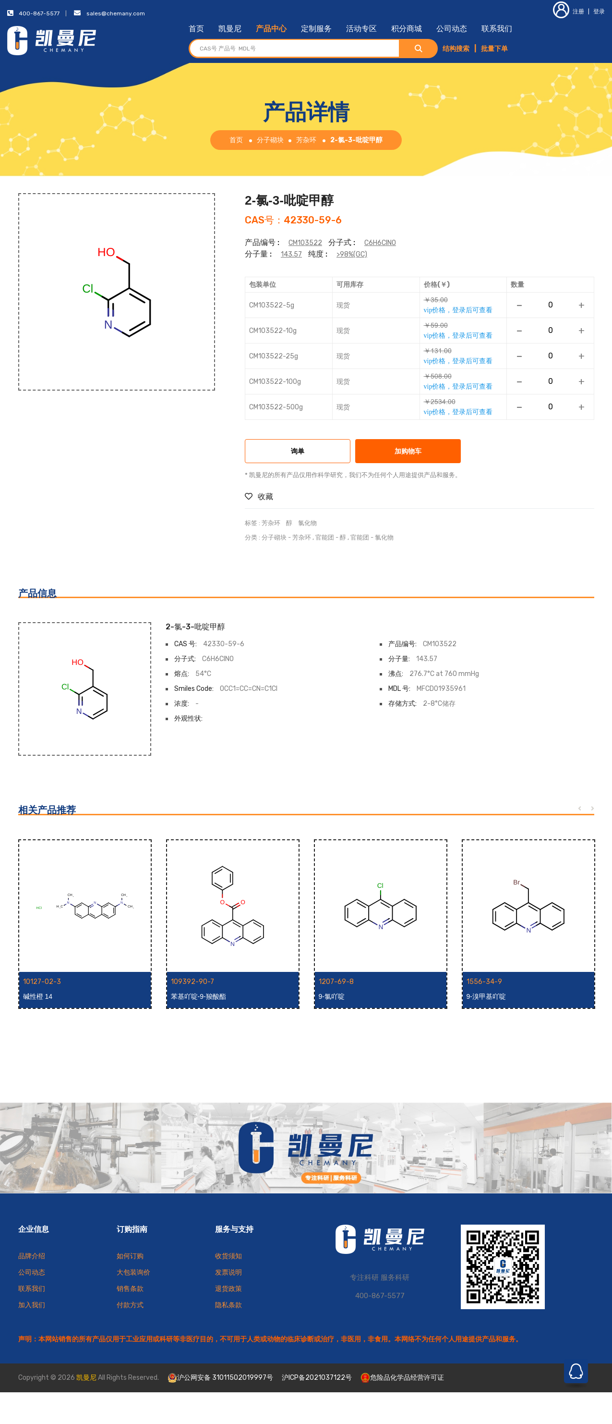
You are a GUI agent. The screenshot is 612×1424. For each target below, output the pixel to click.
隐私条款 (228, 1305)
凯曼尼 (229, 28)
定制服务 (316, 28)
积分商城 (406, 28)
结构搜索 (456, 49)
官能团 (324, 537)
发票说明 (228, 1272)
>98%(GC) (351, 254)
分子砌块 (270, 140)
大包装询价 (133, 1272)
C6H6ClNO (380, 243)
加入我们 (31, 1305)
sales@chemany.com (115, 13)
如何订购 (130, 1256)
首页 (196, 28)
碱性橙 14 (37, 996)
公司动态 (451, 28)
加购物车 (408, 451)
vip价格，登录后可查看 (458, 310)
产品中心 (271, 28)
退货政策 (228, 1289)
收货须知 (228, 1256)
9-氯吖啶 (332, 996)
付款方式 (130, 1305)
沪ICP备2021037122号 (317, 1378)
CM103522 (305, 243)
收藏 (259, 496)
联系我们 (496, 28)
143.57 (291, 254)
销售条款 (130, 1289)
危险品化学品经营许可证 (402, 1378)
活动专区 (361, 28)
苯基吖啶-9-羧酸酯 (198, 996)
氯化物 (307, 523)
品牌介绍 (31, 1256)
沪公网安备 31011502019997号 (220, 1378)
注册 (568, 11)
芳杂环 (306, 140)
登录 (599, 11)
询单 (297, 451)
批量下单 (494, 49)
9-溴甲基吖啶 (486, 996)
